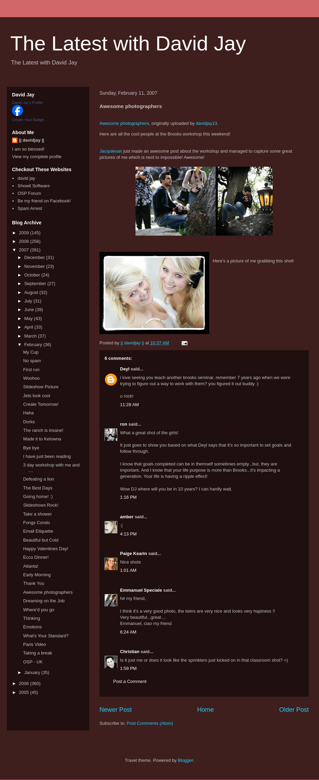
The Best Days (37, 488)
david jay (26, 178)
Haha (28, 412)
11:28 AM (129, 404)
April (29, 327)
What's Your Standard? (46, 635)
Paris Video (34, 644)
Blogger (185, 760)
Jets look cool (36, 395)
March (31, 336)
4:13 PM (128, 533)
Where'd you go (38, 609)
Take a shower (37, 514)
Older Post (294, 709)
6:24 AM (128, 632)
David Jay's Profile (27, 103)
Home (205, 709)
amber (126, 516)
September (35, 283)
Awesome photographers (124, 123)
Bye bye (31, 447)
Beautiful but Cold (40, 540)
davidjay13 (206, 123)
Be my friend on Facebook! (44, 200)
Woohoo (31, 378)
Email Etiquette (38, 531)
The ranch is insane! (43, 430)
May (29, 318)
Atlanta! (30, 566)
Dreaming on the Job (43, 600)
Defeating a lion (38, 479)
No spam (32, 360)
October (33, 274)
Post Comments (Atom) (150, 723)
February (34, 344)
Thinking (31, 618)
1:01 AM (128, 570)
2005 (24, 692)
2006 (24, 683)
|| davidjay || (31, 140)
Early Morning (36, 574)
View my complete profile (36, 156)
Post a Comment (129, 681)
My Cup (30, 352)
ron (123, 424)
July (29, 301)
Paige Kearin (133, 553)
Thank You (33, 583)
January (33, 672)
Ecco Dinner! (35, 557)
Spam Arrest (29, 208)
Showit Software (33, 185)
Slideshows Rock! (40, 505)
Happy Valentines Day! (45, 548)
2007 (24, 249)
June (29, 309)
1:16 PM (128, 497)
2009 (24, 232)
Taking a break (37, 652)
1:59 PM (128, 668)
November (35, 266)
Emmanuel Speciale (141, 590)
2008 (24, 241)
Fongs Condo (36, 522)
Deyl (124, 368)
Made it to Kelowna (42, 438)
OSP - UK (33, 661)
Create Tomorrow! (40, 404)
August (31, 292)
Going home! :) (37, 496)
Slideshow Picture (40, 386)
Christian (129, 651)
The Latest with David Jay (128, 43)
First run (31, 369)
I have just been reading (47, 456)
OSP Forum (29, 193)
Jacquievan (110, 151)
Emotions (32, 626)
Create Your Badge (28, 120)
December (35, 257)
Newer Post (115, 709)
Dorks (29, 421)
